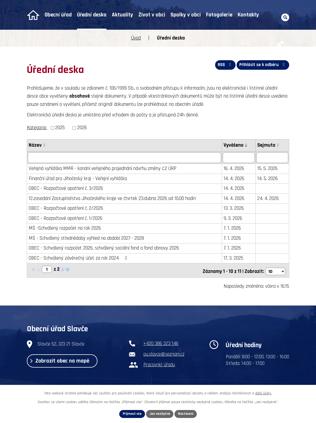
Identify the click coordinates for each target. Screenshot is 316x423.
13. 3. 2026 (235, 208)
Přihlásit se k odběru (262, 66)
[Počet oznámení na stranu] (275, 270)
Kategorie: (37, 127)
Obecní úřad (58, 14)
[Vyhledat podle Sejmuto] (273, 157)
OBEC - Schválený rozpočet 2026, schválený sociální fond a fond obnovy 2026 (104, 248)
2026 (82, 127)
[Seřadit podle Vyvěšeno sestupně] (247, 146)
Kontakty (248, 14)
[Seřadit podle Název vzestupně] (45, 144)
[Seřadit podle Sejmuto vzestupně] (280, 144)
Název (35, 145)
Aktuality (122, 14)
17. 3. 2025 (234, 258)
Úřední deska (91, 14)
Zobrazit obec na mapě (64, 361)
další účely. (263, 392)
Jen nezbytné (160, 413)
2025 (60, 127)
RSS (222, 66)
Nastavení (187, 413)
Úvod (33, 15)
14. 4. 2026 (235, 178)
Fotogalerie (219, 14)
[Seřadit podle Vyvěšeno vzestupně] (247, 144)
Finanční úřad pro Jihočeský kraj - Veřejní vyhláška (78, 178)
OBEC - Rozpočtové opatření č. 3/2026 (66, 188)
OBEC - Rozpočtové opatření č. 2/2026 (66, 208)
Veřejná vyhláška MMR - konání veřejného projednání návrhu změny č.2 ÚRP (102, 168)
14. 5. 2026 (269, 178)
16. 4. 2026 (235, 168)
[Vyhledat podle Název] (125, 157)
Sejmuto (268, 145)
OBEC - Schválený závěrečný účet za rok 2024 (79, 258)
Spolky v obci (185, 14)
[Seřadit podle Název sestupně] (45, 146)
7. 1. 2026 (233, 228)
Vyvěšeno (235, 145)
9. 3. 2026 (234, 218)
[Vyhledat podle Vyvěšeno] (240, 157)
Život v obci (151, 14)
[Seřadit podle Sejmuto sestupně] (280, 146)
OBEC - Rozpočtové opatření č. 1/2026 (65, 218)
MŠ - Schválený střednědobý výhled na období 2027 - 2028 (86, 238)
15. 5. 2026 (269, 168)
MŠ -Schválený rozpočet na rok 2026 (65, 228)
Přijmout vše (130, 413)
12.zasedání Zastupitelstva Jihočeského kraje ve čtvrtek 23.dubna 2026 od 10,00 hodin (112, 198)
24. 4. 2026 (269, 198)
